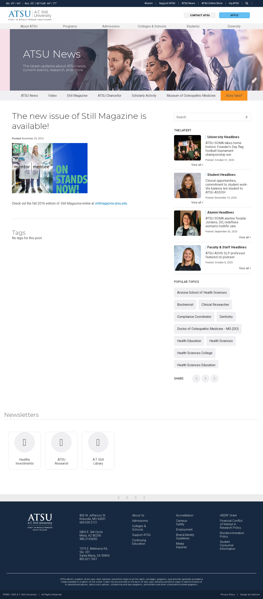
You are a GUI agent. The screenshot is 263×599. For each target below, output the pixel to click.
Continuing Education (139, 542)
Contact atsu (200, 15)
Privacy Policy (227, 594)
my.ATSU (234, 3)
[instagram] (136, 498)
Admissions (111, 26)
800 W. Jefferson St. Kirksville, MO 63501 (93, 517)
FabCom (255, 594)
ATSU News (188, 3)
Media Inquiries (181, 545)
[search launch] (247, 3)
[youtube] (144, 498)
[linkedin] (127, 498)
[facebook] (118, 498)
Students (193, 26)
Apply (234, 15)
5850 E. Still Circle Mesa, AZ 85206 (91, 533)
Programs (70, 26)
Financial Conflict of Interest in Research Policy (231, 524)
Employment (184, 529)
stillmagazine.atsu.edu (111, 203)
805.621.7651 (88, 559)
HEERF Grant (228, 515)
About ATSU (28, 26)
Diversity (234, 26)
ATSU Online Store (212, 3)
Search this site (256, 5)
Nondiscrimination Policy (232, 534)
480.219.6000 (88, 539)
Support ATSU (167, 3)
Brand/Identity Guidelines (185, 536)
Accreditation (184, 515)
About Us (138, 515)
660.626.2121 (88, 522)
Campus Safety (181, 522)
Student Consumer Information (227, 545)
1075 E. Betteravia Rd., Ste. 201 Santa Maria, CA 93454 (95, 552)
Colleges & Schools (152, 26)
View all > (197, 164)
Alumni (148, 3)
